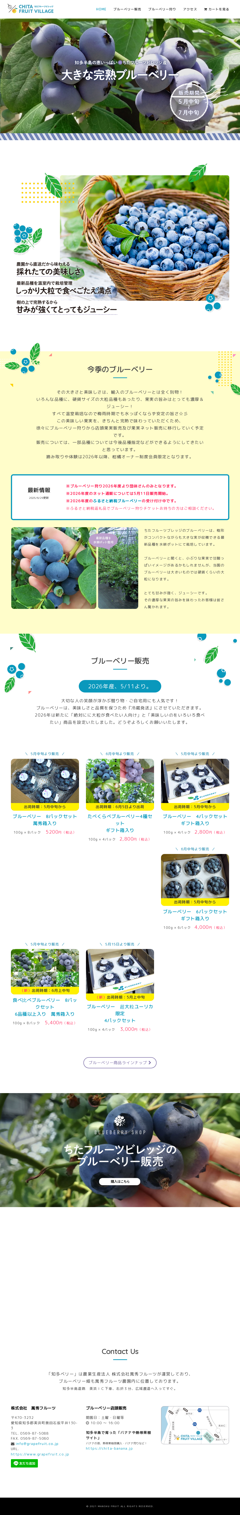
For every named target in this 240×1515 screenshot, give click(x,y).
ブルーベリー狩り (162, 9)
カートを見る (216, 9)
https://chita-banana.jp (109, 1448)
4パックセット (120, 1013)
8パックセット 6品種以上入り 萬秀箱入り (45, 1007)
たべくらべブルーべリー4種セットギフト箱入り (120, 823)
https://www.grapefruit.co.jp (40, 1454)
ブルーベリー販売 (127, 9)
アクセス (190, 9)
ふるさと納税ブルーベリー (117, 500)
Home (101, 9)
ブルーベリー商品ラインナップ (120, 1062)
